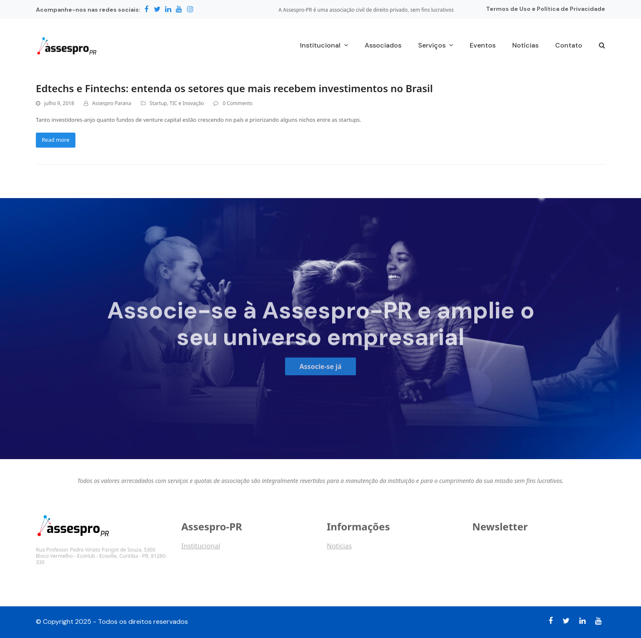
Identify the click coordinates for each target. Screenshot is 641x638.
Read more (56, 139)
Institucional (200, 549)
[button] (602, 45)
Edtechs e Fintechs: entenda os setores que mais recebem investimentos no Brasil (234, 88)
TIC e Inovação (187, 103)
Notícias (339, 549)
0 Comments (237, 103)
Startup (158, 103)
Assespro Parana (111, 103)
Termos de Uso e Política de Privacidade (545, 9)
